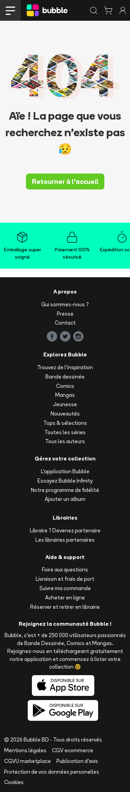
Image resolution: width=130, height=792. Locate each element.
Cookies (14, 782)
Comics (65, 386)
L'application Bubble (65, 471)
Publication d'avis (77, 761)
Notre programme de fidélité (65, 490)
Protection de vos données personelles (51, 771)
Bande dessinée (65, 376)
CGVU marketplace (27, 761)
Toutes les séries (65, 432)
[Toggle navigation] (10, 10)
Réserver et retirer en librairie (65, 607)
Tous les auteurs (65, 441)
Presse (65, 313)
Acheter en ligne (65, 597)
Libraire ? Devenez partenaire (65, 530)
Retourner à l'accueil (65, 181)
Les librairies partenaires (65, 540)
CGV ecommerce (72, 750)
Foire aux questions (65, 569)
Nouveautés (65, 413)
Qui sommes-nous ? (65, 304)
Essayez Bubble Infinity (65, 480)
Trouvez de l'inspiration (65, 367)
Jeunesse (65, 404)
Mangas (65, 395)
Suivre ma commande (65, 588)
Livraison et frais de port (65, 579)
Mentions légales (25, 750)
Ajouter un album (65, 499)
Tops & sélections (65, 423)
